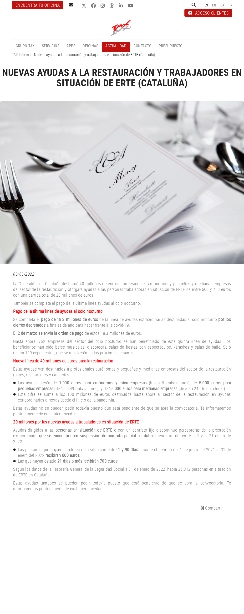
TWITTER (84, 5)
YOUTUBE (131, 5)
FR (230, 5)
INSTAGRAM (103, 5)
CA (222, 5)
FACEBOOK (94, 5)
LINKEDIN (121, 5)
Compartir (212, 508)
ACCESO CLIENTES (208, 13)
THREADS (112, 5)
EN (214, 5)
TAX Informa (21, 54)
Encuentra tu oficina (37, 5)
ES (206, 5)
